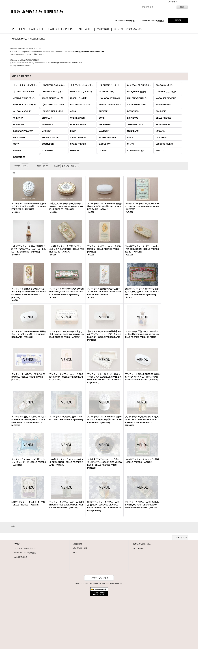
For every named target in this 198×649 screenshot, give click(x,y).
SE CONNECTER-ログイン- (126, 21)
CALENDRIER (138, 548)
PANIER (17, 544)
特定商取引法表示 (80, 548)
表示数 (17, 166)
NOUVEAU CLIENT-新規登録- (153, 21)
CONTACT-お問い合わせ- (142, 544)
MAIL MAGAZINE (20, 557)
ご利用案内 (77, 544)
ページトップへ (181, 537)
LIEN (75, 553)
